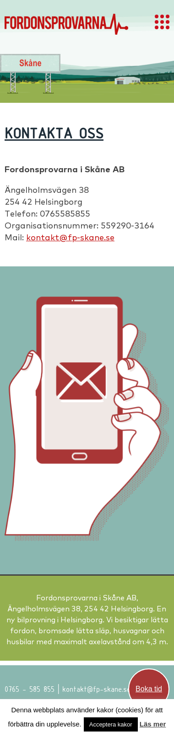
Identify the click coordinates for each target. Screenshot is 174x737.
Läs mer (153, 724)
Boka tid (149, 689)
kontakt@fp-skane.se (70, 237)
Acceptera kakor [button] (110, 724)
